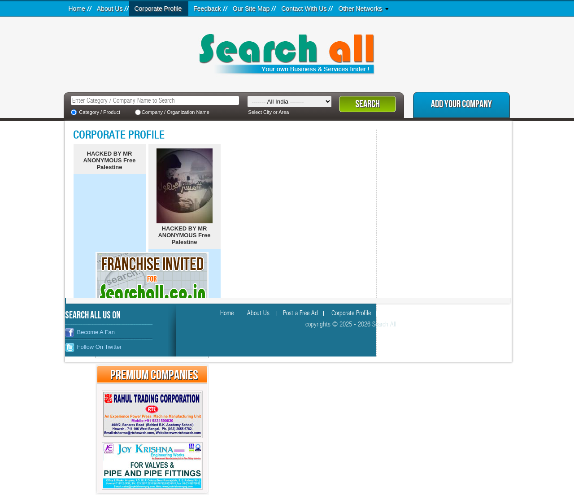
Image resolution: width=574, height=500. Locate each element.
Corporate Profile (158, 8)
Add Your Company (461, 104)
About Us (110, 8)
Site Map (430, 313)
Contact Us (468, 313)
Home (77, 8)
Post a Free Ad (300, 313)
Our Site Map (251, 8)
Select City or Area (268, 112)
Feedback (207, 8)
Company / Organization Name (175, 112)
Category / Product (99, 112)
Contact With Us (303, 8)
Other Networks (360, 8)
